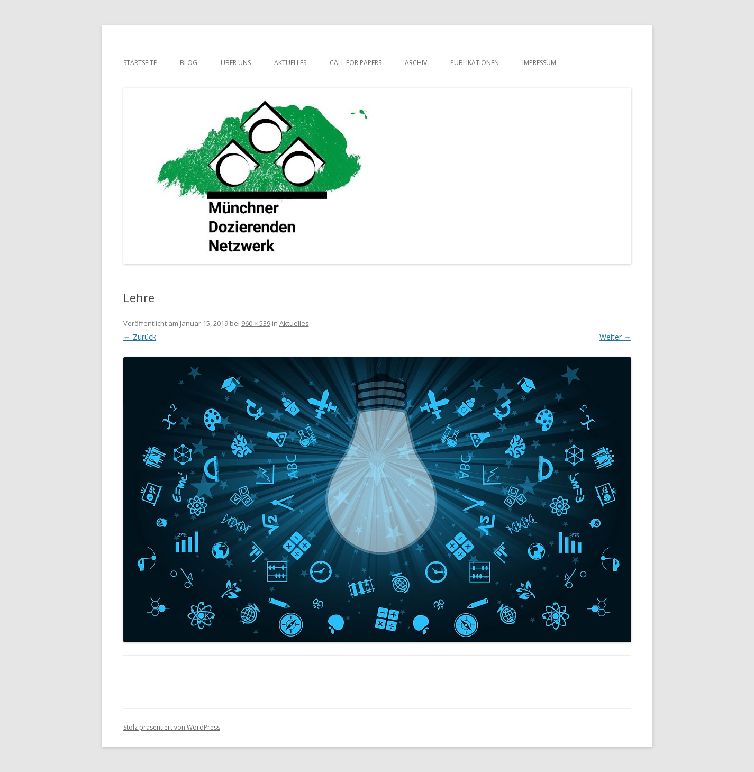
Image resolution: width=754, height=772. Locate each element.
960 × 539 (255, 323)
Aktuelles (290, 62)
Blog (188, 62)
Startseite (140, 62)
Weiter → (615, 337)
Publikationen (474, 62)
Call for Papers (355, 62)
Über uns (236, 62)
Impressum (539, 62)
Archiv (416, 62)
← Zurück (139, 337)
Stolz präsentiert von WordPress (171, 727)
